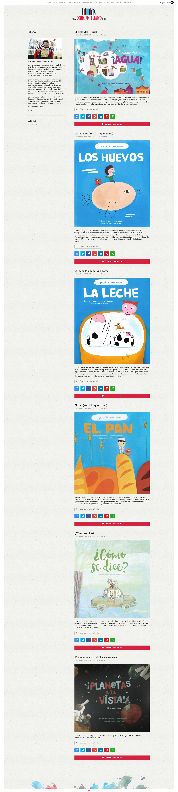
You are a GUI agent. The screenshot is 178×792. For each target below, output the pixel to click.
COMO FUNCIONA (63, 3)
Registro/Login (164, 3)
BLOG (119, 3)
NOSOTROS (50, 3)
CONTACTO (127, 3)
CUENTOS (76, 3)
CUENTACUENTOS (101, 3)
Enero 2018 (33, 124)
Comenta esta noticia (112, 124)
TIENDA (113, 3)
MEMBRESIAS (87, 3)
